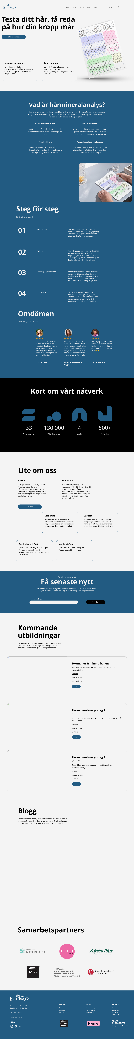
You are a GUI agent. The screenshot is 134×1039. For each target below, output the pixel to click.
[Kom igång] (59, 78)
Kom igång (89, 1004)
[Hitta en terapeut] (14, 37)
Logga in (115, 1012)
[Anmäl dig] (96, 602)
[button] (76, 686)
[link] (97, 663)
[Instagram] (12, 1026)
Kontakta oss (90, 1012)
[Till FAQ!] (74, 558)
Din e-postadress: (35, 599)
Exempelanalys (91, 1008)
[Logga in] (111, 7)
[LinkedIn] (20, 1026)
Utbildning (115, 1010)
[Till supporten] (99, 530)
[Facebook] (16, 1026)
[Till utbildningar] (60, 530)
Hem (114, 1008)
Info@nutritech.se (16, 1017)
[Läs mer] (20, 77)
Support (61, 1012)
